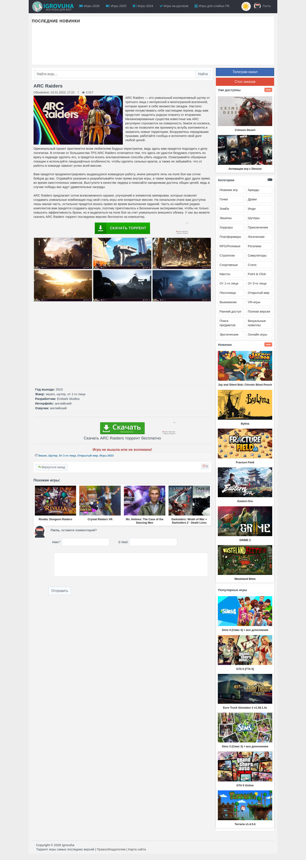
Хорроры (226, 227)
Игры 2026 (89, 6)
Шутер (52, 455)
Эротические (229, 334)
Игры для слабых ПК (212, 6)
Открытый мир (87, 455)
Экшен (42, 455)
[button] (205, 466)
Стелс (252, 265)
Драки (252, 199)
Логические (256, 236)
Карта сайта (137, 849)
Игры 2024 (143, 6)
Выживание (228, 302)
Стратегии (227, 255)
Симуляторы (257, 255)
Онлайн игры (257, 334)
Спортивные (229, 265)
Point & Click (257, 274)
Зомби (224, 208)
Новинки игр (229, 190)
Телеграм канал (245, 72)
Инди (251, 208)
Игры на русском (174, 6)
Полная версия (259, 311)
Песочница (228, 292)
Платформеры (230, 236)
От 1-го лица (67, 455)
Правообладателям (111, 849)
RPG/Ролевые (230, 246)
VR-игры (254, 302)
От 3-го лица (257, 283)
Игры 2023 (106, 455)
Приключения (258, 227)
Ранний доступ (230, 311)
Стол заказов (245, 81)
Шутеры (253, 218)
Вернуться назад (51, 467)
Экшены (226, 218)
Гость (262, 6)
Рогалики (254, 246)
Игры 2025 (116, 6)
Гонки (224, 199)
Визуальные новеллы (257, 323)
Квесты (225, 274)
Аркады (253, 190)
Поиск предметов (227, 323)
